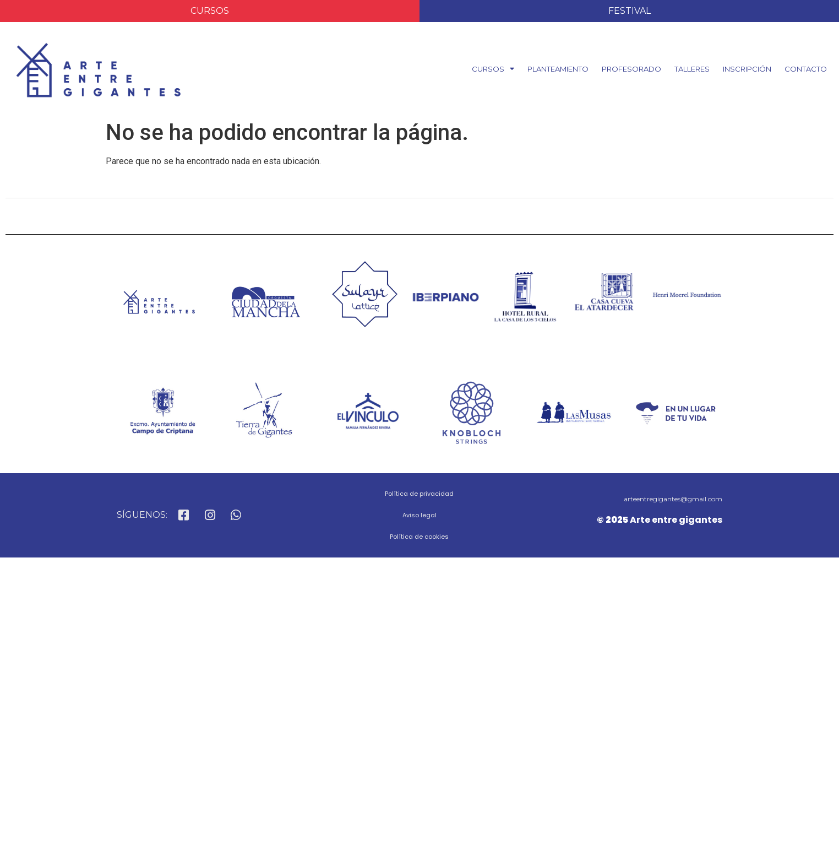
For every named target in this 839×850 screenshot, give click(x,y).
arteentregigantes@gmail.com (673, 499)
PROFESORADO (631, 68)
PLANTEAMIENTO (558, 68)
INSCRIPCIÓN (747, 68)
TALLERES (692, 68)
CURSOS (493, 68)
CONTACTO (805, 68)
